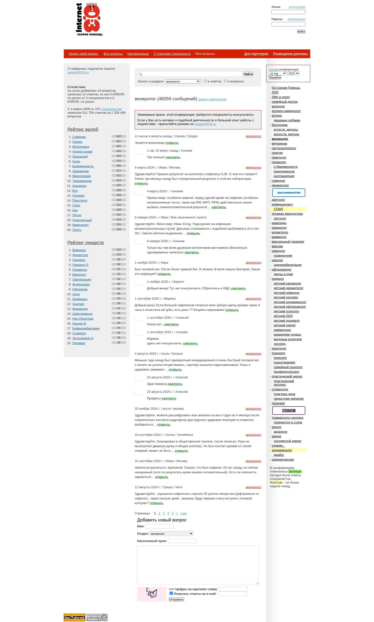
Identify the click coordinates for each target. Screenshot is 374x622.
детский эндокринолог (290, 302)
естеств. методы (286, 129)
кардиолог (279, 227)
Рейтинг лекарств (85, 242)
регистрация (297, 6)
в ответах (215, 81)
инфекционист (282, 204)
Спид (76, 205)
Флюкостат (80, 255)
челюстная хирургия (289, 398)
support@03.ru (77, 72)
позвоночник (283, 255)
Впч (75, 190)
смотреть (173, 157)
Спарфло (79, 333)
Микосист (79, 274)
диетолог (278, 200)
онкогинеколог (284, 171)
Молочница (80, 146)
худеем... (278, 445)
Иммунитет (80, 225)
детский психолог (286, 311)
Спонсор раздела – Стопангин (288, 410)
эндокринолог (282, 450)
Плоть (76, 230)
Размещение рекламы (290, 54)
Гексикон (78, 260)
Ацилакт (78, 304)
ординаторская (283, 459)
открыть (172, 143)
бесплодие (280, 125)
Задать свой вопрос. (84, 54)
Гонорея (78, 195)
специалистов (111, 109)
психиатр (278, 353)
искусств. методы (286, 134)
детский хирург (285, 325)
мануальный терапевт (288, 241)
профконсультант (286, 371)
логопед (280, 344)
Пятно (76, 215)
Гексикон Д (80, 265)
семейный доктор (284, 101)
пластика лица (284, 394)
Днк (75, 210)
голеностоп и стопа (288, 422)
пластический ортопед (284, 382)
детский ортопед (286, 297)
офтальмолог (282, 269)
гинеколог (279, 162)
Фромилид (80, 309)
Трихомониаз (82, 181)
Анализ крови (82, 151)
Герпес (77, 142)
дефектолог (282, 330)
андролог (280, 431)
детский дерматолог (288, 288)
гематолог (279, 157)
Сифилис (79, 137)
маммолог (279, 237)
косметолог (280, 232)
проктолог (279, 348)
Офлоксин (80, 289)
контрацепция (284, 176)
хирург (276, 436)
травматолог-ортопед (287, 417)
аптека (277, 115)
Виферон (79, 250)
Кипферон (79, 299)
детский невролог (287, 292)
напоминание (296, 19)
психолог (280, 358)
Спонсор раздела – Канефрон (288, 192)
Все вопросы (113, 54)
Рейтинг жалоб (82, 129)
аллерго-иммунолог (286, 111)
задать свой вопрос (212, 99)
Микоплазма (81, 176)
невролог (278, 251)
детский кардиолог (287, 283)
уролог (277, 427)
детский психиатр (286, 320)
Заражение (80, 171)
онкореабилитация (288, 265)
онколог (277, 260)
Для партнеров (256, 54)
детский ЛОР (283, 316)
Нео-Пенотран (82, 318)
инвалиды (279, 223)
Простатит (80, 200)
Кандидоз (79, 186)
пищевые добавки (287, 120)
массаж (277, 246)
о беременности (285, 167)
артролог (278, 106)
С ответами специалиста (172, 54)
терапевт (278, 403)
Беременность (83, 166)
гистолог (280, 218)
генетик (277, 153)
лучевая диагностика (287, 213)
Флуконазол (81, 284)
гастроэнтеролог (284, 148)
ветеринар (279, 143)
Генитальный (82, 220)
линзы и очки (283, 274)
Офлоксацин (81, 279)
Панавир (78, 343)
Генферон (79, 269)
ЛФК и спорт (281, 97)
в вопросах (236, 81)
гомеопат (278, 180)
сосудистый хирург (287, 441)
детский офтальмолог (290, 306)
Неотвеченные (138, 54)
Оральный (80, 156)
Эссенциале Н (83, 338)
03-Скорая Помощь (286, 88)
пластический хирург (287, 376)
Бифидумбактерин (85, 328)
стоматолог (280, 389)
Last (184, 513)
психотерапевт (284, 362)
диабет (279, 455)
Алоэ (76, 294)
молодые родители (288, 339)
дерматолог (280, 185)
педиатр (278, 279)
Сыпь (76, 161)
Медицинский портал (89, 19)
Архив (273, 69)
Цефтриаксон (82, 314)
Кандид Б (79, 323)
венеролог (280, 139)
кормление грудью (287, 334)
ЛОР (275, 92)
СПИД (278, 209)
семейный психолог (288, 367)
